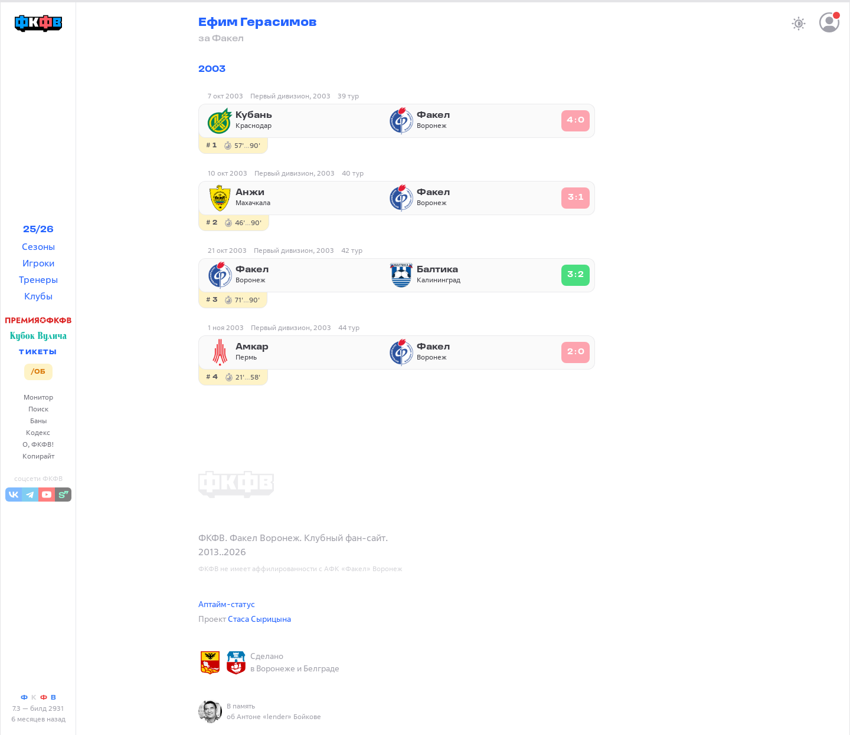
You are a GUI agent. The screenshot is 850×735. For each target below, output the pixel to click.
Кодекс (38, 432)
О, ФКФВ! (38, 444)
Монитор (38, 397)
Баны (38, 421)
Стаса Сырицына (259, 618)
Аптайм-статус (226, 603)
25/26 (38, 230)
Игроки (38, 262)
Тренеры (38, 279)
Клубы (38, 295)
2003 (211, 69)
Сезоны (38, 246)
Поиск (38, 409)
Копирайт (38, 456)
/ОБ (38, 371)
